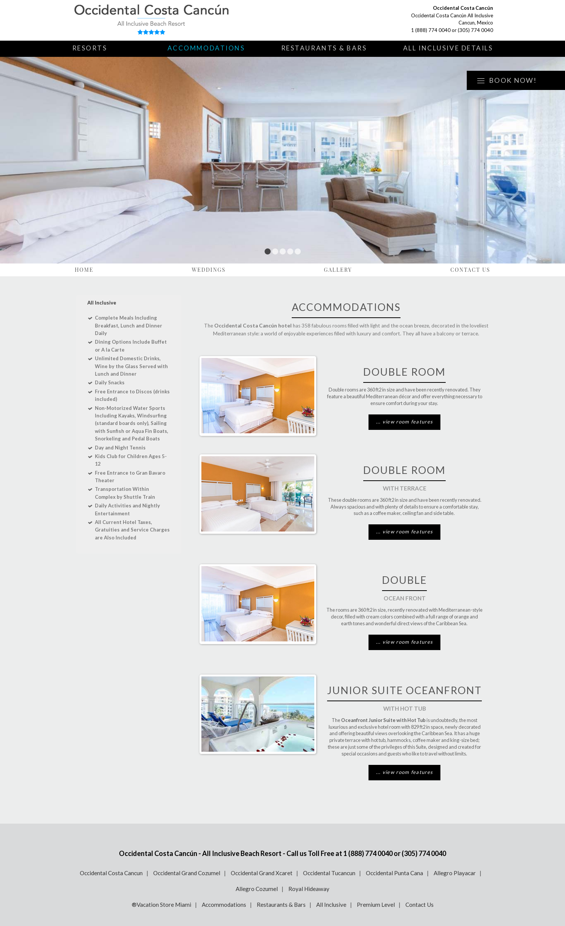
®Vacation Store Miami (161, 904)
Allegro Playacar (455, 873)
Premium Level (376, 904)
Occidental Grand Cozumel (186, 873)
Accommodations (206, 48)
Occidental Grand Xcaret (261, 873)
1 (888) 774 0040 (431, 30)
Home (84, 269)
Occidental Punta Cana (394, 873)
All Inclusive (331, 904)
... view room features (404, 422)
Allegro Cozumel (257, 888)
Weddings (208, 269)
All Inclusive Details (448, 48)
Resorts (89, 48)
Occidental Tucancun (329, 873)
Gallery (338, 269)
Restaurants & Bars (324, 48)
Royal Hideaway (308, 888)
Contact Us (470, 269)
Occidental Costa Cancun (111, 873)
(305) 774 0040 (475, 30)
